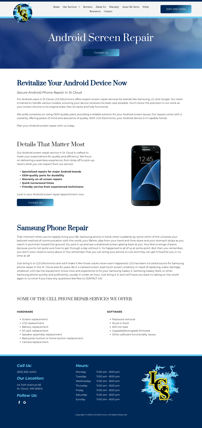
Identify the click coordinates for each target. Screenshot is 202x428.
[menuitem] (56, 7)
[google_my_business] (24, 403)
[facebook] (19, 403)
